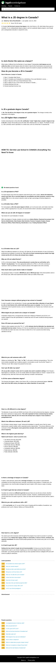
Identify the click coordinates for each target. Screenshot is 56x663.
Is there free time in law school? (13, 577)
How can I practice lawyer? (12, 566)
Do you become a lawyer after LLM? (14, 585)
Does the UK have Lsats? (12, 580)
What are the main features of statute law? (16, 647)
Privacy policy (31, 660)
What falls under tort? (11, 634)
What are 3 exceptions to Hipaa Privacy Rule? (16, 645)
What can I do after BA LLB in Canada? (15, 574)
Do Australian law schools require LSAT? (15, 563)
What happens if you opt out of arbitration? (16, 636)
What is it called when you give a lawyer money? (17, 642)
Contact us (17, 6)
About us (23, 660)
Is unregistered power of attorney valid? (15, 623)
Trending (3, 6)
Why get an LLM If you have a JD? (14, 571)
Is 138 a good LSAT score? (12, 628)
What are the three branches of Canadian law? (17, 631)
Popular (10, 6)
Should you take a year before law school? (16, 569)
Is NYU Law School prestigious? (13, 588)
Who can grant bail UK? (11, 625)
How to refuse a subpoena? (12, 639)
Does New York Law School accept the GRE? (16, 583)
